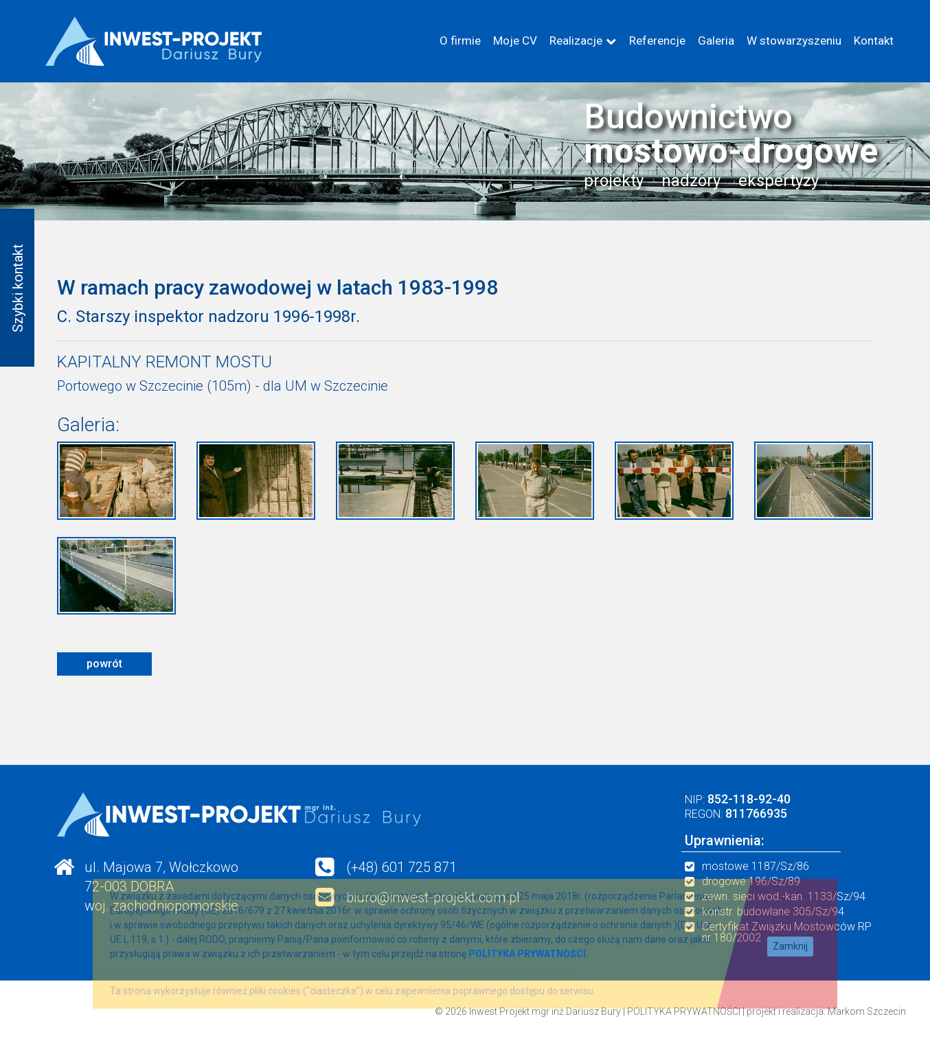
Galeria (716, 40)
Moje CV (515, 40)
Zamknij (790, 946)
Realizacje (575, 40)
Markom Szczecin (867, 1011)
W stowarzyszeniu (794, 40)
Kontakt (874, 40)
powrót (104, 663)
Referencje (657, 40)
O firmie (460, 40)
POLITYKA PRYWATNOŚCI (683, 1011)
